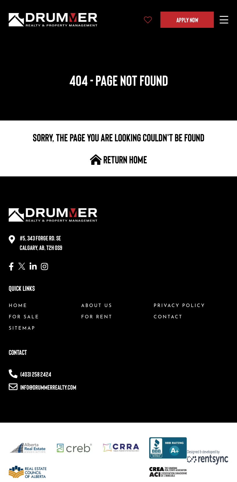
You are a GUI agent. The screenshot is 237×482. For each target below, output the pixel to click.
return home (118, 159)
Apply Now (187, 19)
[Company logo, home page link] (53, 19)
